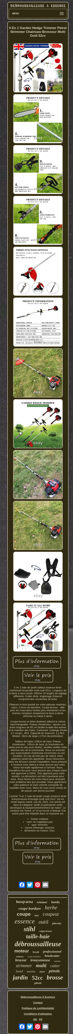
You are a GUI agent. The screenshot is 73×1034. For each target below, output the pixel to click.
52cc (37, 977)
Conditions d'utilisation (38, 1013)
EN (35, 1019)
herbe (51, 907)
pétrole (54, 971)
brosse (55, 977)
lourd (19, 971)
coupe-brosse (45, 931)
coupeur (51, 914)
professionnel (52, 951)
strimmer (24, 965)
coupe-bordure (29, 908)
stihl (29, 929)
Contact (37, 1002)
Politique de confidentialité (38, 1008)
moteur (21, 951)
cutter (55, 965)
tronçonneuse (40, 960)
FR (40, 1019)
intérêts (31, 971)
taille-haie (38, 936)
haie (37, 915)
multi (41, 965)
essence (25, 921)
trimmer (42, 902)
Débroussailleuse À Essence (38, 997)
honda (55, 902)
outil (43, 922)
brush (36, 951)
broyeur (20, 960)
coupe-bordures (34, 956)
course (57, 961)
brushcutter (52, 955)
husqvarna (24, 902)
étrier (42, 971)
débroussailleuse (38, 944)
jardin (20, 977)
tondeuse (20, 957)
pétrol (37, 983)
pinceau (56, 923)
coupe (24, 914)
